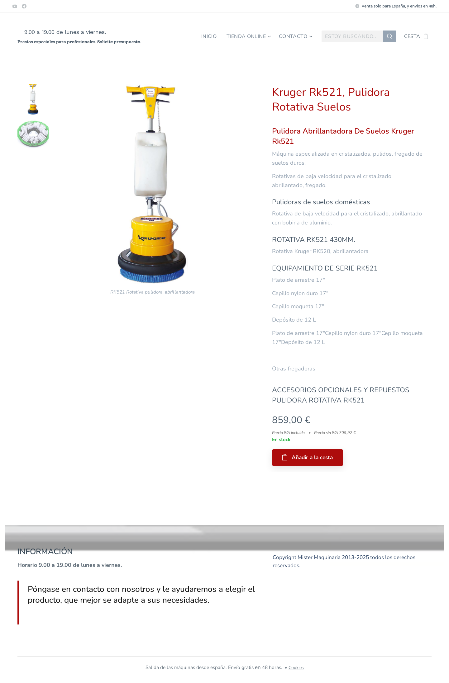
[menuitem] (207, 36)
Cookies (296, 668)
